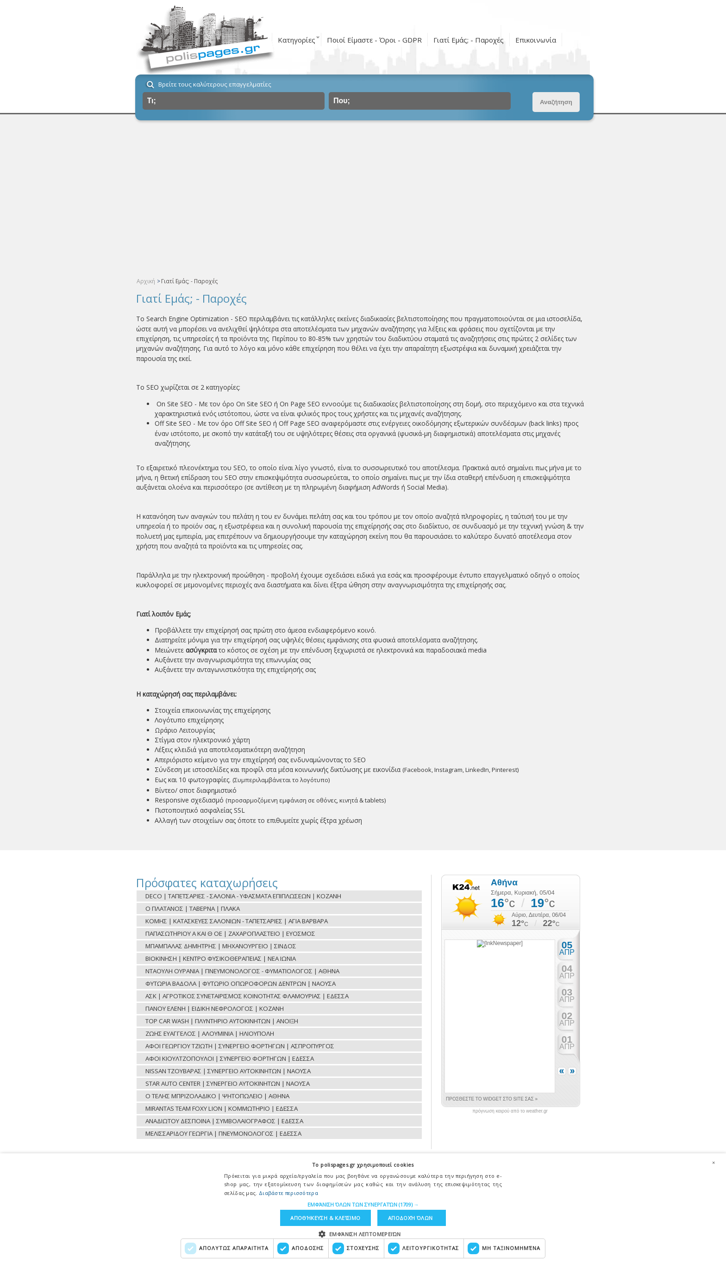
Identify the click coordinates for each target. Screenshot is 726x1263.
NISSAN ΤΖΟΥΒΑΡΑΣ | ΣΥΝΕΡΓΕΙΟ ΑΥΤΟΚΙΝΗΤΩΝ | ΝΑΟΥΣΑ (228, 1071)
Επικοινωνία (535, 39)
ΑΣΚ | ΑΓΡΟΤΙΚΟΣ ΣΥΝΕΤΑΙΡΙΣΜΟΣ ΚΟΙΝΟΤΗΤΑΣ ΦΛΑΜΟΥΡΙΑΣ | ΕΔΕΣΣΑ (247, 996)
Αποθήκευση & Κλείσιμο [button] (325, 1217)
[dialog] (363, 1208)
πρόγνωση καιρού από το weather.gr (510, 1111)
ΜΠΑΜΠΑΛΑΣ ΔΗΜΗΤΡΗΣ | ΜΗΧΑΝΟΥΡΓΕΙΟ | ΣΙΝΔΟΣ (220, 946)
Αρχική (146, 281)
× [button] (713, 1162)
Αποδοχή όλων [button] (410, 1217)
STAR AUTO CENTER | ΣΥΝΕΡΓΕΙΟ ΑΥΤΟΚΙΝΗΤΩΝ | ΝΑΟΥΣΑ (227, 1083)
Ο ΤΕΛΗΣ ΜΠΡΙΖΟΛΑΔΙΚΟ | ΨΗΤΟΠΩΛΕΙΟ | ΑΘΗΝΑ (217, 1096)
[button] (363, 1204)
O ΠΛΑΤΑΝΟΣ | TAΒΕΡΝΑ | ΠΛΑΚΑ (192, 908)
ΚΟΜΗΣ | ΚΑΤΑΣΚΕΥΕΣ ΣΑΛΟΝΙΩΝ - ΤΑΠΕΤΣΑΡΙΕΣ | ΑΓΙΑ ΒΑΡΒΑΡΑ (236, 921)
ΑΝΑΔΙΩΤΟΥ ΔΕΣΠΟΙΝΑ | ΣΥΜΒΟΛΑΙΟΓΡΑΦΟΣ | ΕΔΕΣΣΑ (224, 1121)
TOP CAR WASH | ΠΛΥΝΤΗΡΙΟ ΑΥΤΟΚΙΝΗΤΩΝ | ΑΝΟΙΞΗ (221, 1021)
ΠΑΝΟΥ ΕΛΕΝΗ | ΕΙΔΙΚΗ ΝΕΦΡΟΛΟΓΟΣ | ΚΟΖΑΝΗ (214, 1008)
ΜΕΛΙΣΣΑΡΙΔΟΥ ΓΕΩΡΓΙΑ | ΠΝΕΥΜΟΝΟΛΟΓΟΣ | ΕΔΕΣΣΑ (223, 1133)
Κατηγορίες (296, 39)
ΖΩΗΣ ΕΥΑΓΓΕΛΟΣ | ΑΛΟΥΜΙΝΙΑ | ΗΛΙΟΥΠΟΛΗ (209, 1033)
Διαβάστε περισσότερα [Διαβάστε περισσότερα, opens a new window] (288, 1192)
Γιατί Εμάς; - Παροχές (468, 39)
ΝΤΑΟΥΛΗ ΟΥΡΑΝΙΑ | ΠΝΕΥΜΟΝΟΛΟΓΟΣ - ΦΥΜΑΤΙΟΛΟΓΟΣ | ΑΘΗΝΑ (242, 971)
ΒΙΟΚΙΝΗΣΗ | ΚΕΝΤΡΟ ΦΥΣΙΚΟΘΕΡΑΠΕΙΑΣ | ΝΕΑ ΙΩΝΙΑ (220, 958)
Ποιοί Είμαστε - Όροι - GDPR (374, 39)
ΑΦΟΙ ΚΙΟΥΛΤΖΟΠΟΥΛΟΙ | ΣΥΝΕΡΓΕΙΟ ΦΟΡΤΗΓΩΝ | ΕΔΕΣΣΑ (229, 1058)
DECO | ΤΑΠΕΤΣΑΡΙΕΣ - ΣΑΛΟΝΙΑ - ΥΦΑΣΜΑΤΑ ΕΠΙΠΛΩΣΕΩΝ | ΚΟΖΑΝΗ (243, 896)
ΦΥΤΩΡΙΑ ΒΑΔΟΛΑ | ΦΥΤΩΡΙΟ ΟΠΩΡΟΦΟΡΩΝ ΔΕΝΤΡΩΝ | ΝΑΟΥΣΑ (240, 983)
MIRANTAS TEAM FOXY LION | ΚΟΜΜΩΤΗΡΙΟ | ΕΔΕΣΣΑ (221, 1108)
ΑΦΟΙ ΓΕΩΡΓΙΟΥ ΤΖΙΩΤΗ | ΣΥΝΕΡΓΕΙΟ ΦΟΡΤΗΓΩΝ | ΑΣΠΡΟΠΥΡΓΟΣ (239, 1046)
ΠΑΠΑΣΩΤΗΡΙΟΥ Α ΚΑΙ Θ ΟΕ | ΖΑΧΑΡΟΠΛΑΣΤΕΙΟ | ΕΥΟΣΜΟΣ (230, 933)
